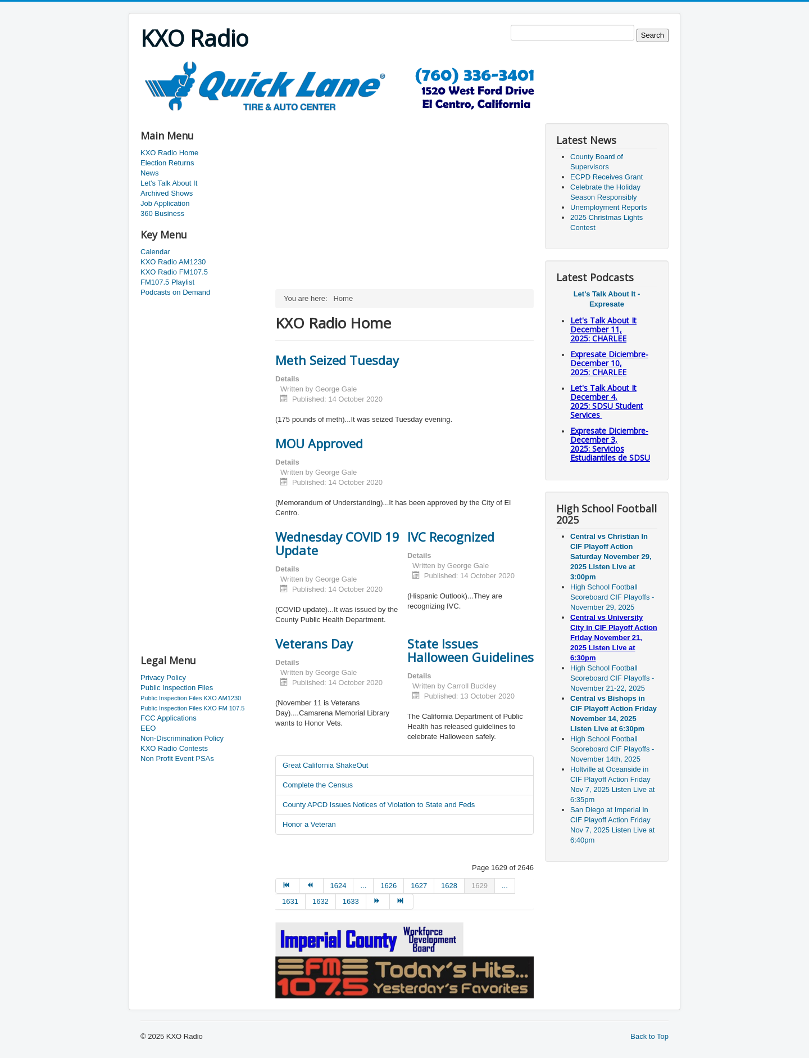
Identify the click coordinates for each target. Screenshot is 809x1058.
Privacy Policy (163, 677)
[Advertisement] (344, 116)
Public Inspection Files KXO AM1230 (190, 698)
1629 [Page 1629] (479, 885)
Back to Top (649, 1036)
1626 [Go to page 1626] (388, 885)
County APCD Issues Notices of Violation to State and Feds (379, 804)
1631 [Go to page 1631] (290, 901)
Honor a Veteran (309, 824)
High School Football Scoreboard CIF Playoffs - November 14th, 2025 (612, 749)
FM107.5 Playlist (167, 282)
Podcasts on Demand (175, 292)
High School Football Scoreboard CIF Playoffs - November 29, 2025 (612, 597)
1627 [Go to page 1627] (419, 885)
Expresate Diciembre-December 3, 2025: (610, 444)
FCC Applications (168, 718)
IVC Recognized (450, 536)
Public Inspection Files (176, 687)
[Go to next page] (378, 902)
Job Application (164, 203)
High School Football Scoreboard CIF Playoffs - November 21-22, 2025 (612, 678)
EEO (148, 728)
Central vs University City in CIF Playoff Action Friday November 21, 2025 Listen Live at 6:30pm (613, 637)
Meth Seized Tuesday (337, 360)
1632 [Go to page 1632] (320, 901)
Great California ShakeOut (325, 765)
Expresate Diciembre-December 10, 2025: (609, 363)
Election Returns (167, 163)
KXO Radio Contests (174, 748)
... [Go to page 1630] (505, 885)
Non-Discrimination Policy (182, 738)
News (149, 173)
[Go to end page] (401, 902)
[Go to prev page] (311, 886)
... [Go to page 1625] (363, 885)
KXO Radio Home (169, 152)
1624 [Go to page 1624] (338, 885)
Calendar (155, 251)
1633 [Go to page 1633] (351, 901)
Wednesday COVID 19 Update (337, 543)
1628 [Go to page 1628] (449, 885)
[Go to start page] (287, 886)
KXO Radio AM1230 (173, 262)
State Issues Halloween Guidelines (470, 650)
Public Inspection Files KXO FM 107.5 (192, 708)
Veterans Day (314, 643)
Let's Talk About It (168, 183)
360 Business (162, 213)
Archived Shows (166, 193)
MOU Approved (319, 443)
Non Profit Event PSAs (177, 758)
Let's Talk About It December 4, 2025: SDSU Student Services (606, 401)
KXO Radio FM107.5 (174, 272)
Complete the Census (318, 785)
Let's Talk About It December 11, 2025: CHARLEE (603, 329)
